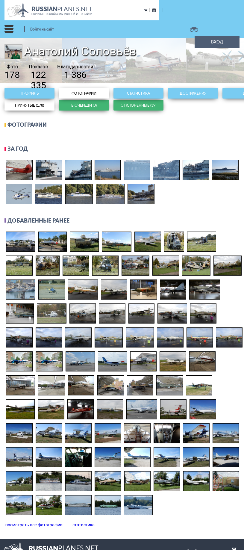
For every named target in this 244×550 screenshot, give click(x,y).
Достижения (193, 93)
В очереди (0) (84, 105)
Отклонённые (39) (138, 105)
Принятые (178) (29, 105)
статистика (83, 524)
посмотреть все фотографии (34, 524)
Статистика (138, 93)
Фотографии (84, 93)
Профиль (30, 93)
